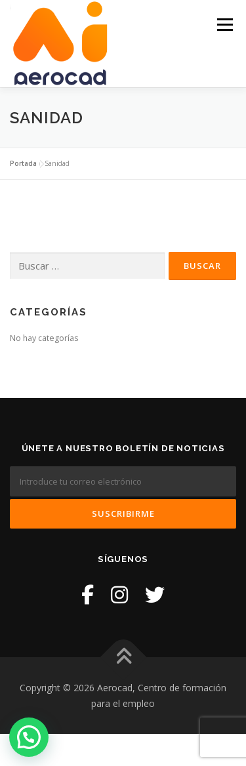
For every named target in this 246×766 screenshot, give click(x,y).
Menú (224, 24)
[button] (29, 737)
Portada (23, 163)
